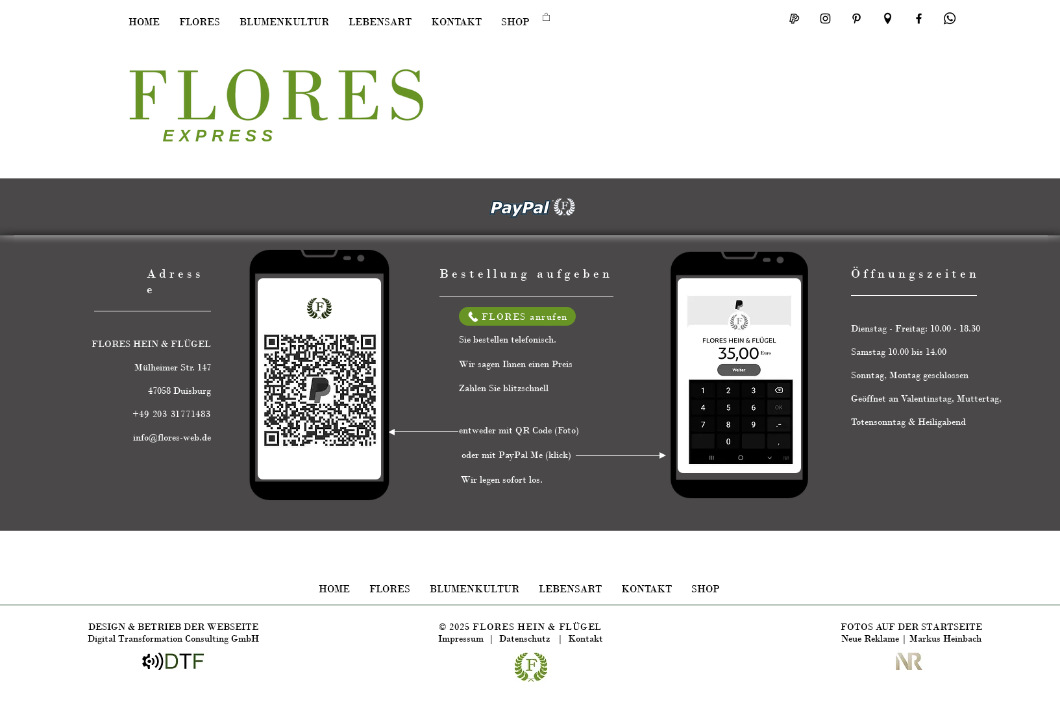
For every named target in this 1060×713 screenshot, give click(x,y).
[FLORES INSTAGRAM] (825, 18)
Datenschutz (528, 638)
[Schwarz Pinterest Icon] (856, 18)
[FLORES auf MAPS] (887, 18)
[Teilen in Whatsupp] (950, 18)
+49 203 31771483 (171, 414)
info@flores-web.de (172, 437)
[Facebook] (919, 18)
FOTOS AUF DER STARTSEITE (911, 627)
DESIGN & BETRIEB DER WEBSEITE (173, 627)
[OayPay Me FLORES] (794, 18)
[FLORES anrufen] (517, 316)
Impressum (461, 638)
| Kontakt (580, 638)
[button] (199, 22)
